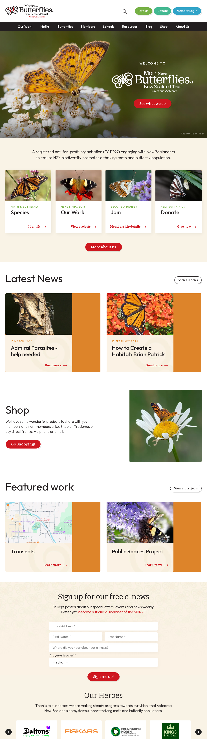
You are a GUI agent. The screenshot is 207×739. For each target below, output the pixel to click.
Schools (108, 27)
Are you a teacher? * (63, 594)
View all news (188, 281)
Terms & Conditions (106, 719)
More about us (103, 248)
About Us (183, 27)
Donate (162, 11)
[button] (8, 671)
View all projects (186, 455)
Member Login (187, 11)
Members (88, 27)
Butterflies (65, 27)
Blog (149, 27)
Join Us (143, 11)
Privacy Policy (134, 719)
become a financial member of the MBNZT (112, 551)
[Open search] (123, 11)
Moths (45, 27)
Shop (164, 27)
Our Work (25, 27)
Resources (130, 27)
